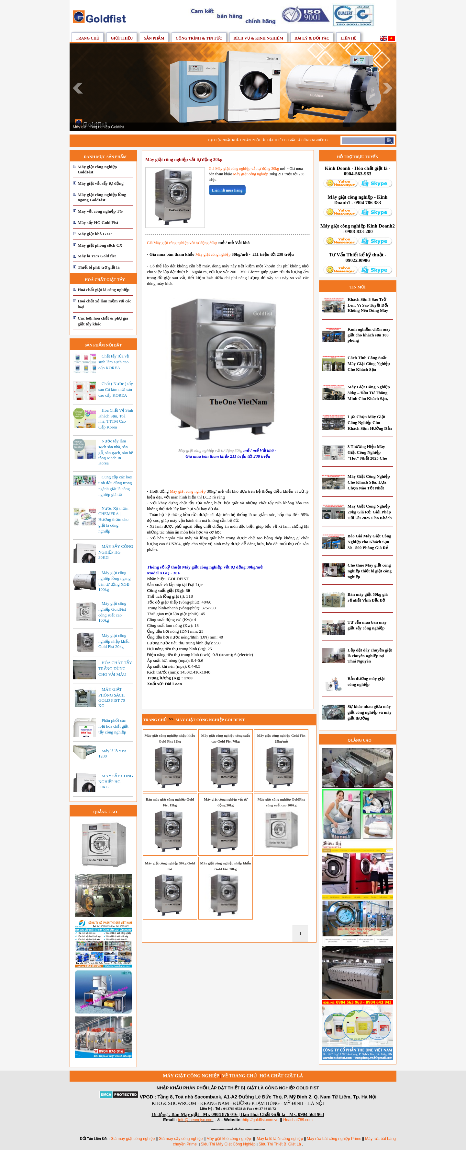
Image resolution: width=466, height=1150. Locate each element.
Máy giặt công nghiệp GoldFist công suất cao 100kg (112, 612)
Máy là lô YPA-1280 (113, 753)
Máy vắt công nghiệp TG (100, 211)
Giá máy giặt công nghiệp (133, 1138)
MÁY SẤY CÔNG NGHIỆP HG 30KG (115, 552)
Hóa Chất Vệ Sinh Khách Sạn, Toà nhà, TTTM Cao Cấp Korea (115, 418)
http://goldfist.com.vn (260, 1120)
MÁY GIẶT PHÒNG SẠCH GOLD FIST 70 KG (111, 697)
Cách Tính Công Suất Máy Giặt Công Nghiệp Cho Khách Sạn (369, 363)
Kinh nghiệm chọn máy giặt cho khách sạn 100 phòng (369, 335)
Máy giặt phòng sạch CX (100, 245)
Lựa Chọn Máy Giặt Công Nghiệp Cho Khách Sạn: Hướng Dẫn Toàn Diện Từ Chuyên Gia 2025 (370, 428)
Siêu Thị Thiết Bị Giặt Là (280, 1144)
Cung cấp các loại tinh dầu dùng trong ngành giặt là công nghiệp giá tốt (115, 486)
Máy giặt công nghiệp (250, 174)
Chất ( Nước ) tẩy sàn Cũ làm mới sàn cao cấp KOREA (115, 389)
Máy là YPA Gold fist (97, 255)
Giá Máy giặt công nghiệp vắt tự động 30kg (244, 168)
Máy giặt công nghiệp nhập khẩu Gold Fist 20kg (113, 641)
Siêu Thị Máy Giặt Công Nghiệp (229, 1144)
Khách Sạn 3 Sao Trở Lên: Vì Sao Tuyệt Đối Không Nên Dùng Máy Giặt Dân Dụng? (368, 308)
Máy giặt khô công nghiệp (228, 1138)
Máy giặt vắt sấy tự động (101, 183)
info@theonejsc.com (196, 1120)
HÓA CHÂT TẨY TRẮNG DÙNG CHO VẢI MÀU (115, 668)
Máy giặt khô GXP (95, 233)
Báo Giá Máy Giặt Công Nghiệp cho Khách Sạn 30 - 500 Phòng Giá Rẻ (369, 542)
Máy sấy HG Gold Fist (98, 222)
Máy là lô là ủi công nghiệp (280, 1138)
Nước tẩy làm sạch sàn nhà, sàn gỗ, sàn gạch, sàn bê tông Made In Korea (115, 452)
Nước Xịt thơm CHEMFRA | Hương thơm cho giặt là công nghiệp (113, 520)
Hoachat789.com (298, 1120)
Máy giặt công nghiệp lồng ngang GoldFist (102, 197)
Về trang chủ (239, 1076)
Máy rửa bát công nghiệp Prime (334, 1138)
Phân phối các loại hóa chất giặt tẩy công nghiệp (113, 726)
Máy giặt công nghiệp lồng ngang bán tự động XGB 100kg (114, 581)
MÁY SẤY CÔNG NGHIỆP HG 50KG (115, 781)
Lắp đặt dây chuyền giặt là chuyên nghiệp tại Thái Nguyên (370, 655)
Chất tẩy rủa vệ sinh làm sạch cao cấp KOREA (113, 362)
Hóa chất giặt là (281, 1076)
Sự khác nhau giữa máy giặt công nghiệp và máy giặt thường (370, 712)
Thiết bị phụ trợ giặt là (98, 267)
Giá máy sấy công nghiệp (181, 1138)
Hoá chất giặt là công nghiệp (103, 289)
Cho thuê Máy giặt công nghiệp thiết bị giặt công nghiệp (370, 571)
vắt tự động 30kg (228, 450)
